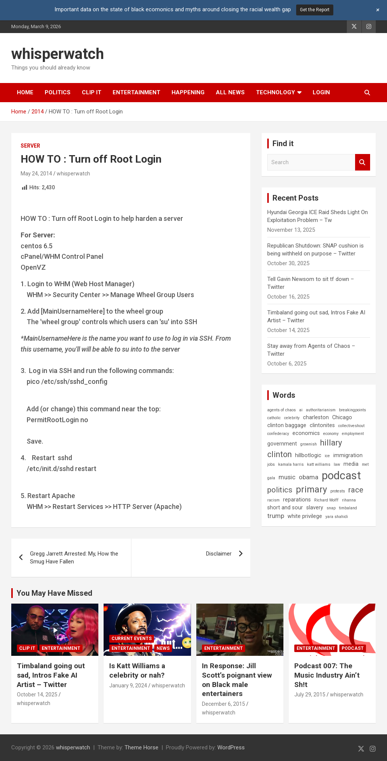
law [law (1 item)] (337, 464)
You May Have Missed (54, 593)
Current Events (131, 638)
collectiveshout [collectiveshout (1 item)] (351, 425)
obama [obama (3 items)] (308, 477)
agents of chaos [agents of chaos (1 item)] (281, 410)
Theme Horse (141, 747)
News (163, 648)
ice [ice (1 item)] (327, 455)
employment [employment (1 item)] (353, 433)
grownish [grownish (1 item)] (308, 444)
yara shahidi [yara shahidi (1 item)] (336, 516)
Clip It (91, 92)
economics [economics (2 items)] (306, 433)
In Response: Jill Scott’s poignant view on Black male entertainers (237, 679)
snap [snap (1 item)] (331, 508)
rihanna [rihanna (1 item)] (349, 500)
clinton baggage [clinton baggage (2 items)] (286, 425)
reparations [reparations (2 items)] (297, 500)
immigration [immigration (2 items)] (348, 455)
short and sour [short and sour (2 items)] (285, 507)
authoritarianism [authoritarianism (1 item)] (321, 410)
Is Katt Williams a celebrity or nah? (137, 670)
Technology (275, 92)
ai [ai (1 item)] (301, 410)
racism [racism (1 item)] (273, 500)
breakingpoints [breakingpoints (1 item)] (352, 410)
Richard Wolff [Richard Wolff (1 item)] (326, 500)
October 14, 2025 (37, 695)
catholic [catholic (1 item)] (274, 417)
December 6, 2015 (223, 704)
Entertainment (136, 92)
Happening (188, 92)
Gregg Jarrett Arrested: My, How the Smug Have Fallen (74, 557)
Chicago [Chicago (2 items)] (342, 417)
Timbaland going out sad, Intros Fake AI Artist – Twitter (51, 675)
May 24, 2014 (36, 174)
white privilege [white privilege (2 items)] (305, 516)
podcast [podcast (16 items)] (341, 475)
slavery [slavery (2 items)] (314, 507)
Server (30, 146)
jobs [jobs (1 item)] (271, 464)
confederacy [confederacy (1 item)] (278, 433)
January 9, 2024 (128, 685)
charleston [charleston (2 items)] (316, 417)
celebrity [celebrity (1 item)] (292, 417)
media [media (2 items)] (350, 464)
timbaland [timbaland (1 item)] (348, 508)
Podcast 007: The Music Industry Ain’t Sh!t (327, 675)
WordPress (231, 747)
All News (230, 92)
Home (25, 92)
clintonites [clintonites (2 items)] (322, 425)
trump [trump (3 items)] (275, 515)
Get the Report (315, 9)
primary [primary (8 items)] (311, 489)
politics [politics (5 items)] (279, 489)
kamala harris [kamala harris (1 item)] (291, 464)
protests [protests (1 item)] (337, 491)
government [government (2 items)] (282, 444)
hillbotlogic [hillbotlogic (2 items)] (308, 455)
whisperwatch (57, 54)
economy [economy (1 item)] (331, 433)
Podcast (353, 648)
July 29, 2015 (309, 695)
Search (362, 162)
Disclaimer (219, 553)
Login (321, 92)
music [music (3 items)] (287, 477)
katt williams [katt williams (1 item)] (318, 464)
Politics (58, 92)
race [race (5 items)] (355, 489)
